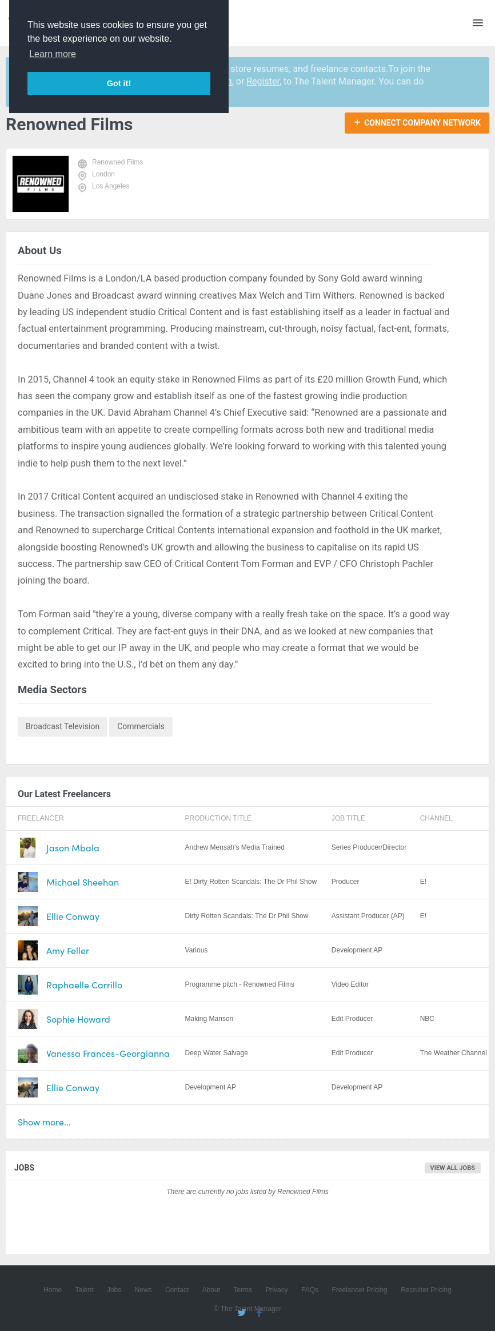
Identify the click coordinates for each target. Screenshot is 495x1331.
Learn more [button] (52, 54)
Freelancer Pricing (359, 1290)
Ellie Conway (72, 916)
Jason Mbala (72, 847)
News (143, 1290)
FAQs (309, 1290)
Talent (84, 1290)
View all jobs (453, 1168)
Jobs (114, 1290)
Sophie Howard (78, 1019)
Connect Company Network (422, 122)
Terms (242, 1290)
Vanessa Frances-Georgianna (108, 1053)
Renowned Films (117, 162)
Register (263, 81)
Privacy (276, 1290)
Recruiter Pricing (426, 1290)
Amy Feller (67, 950)
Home (52, 1290)
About (211, 1290)
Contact (177, 1290)
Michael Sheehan (82, 881)
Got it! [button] (119, 83)
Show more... (44, 1121)
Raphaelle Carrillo (84, 984)
